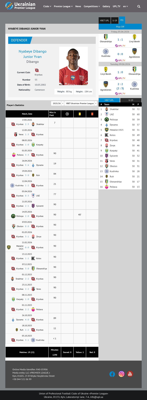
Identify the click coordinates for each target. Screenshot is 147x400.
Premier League (62, 6)
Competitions (91, 6)
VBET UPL (104, 20)
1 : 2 (27, 185)
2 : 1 (27, 206)
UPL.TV (116, 6)
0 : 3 (27, 195)
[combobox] (57, 103)
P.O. (122, 20)
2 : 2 (27, 278)
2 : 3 (27, 124)
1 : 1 (27, 258)
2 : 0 (27, 216)
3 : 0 (27, 175)
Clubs (46, 6)
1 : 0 (27, 144)
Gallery (106, 6)
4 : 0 (27, 319)
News (78, 6)
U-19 (115, 20)
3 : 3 (27, 155)
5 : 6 (27, 165)
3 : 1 (27, 236)
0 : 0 (27, 226)
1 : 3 (27, 134)
